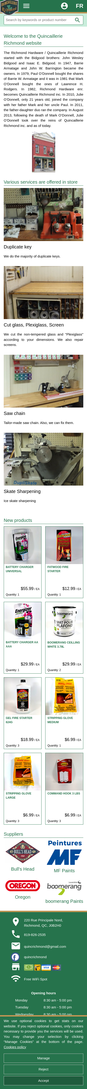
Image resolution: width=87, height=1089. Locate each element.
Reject (43, 1069)
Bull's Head (22, 869)
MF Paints (64, 870)
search (77, 20)
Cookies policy (15, 1047)
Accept (43, 1081)
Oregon (22, 897)
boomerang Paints (64, 901)
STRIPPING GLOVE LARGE (18, 795)
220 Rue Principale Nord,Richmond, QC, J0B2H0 (43, 922)
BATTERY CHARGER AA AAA (22, 644)
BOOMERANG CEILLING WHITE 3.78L (63, 644)
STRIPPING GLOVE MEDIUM (60, 720)
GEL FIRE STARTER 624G (19, 720)
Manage (43, 1058)
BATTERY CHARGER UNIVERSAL (19, 569)
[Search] (43, 20)
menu (26, 6)
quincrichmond (35, 957)
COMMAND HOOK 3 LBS (63, 793)
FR (79, 6)
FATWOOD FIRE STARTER (57, 569)
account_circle (64, 6)
